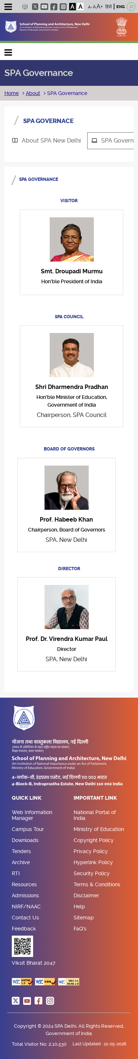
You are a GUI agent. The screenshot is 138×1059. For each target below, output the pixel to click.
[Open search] (131, 6)
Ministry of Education (99, 829)
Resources (24, 884)
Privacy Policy (91, 851)
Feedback (24, 929)
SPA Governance (66, 93)
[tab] (46, 140)
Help (79, 906)
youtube (44, 6)
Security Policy (92, 873)
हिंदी (108, 6)
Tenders (21, 851)
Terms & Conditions (97, 884)
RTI (16, 873)
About (33, 93)
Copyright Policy (94, 840)
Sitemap (84, 918)
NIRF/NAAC (26, 906)
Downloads (25, 840)
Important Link (95, 798)
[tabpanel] (69, 427)
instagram (63, 6)
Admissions (25, 895)
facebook (53, 6)
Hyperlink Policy (93, 862)
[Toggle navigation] (8, 7)
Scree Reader (24, 6)
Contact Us (25, 918)
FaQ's (80, 929)
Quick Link (27, 798)
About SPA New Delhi (43, 140)
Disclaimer (86, 895)
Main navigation (8, 51)
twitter (35, 6)
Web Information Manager (32, 815)
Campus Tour (28, 829)
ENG (120, 6)
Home (11, 93)
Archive (21, 862)
